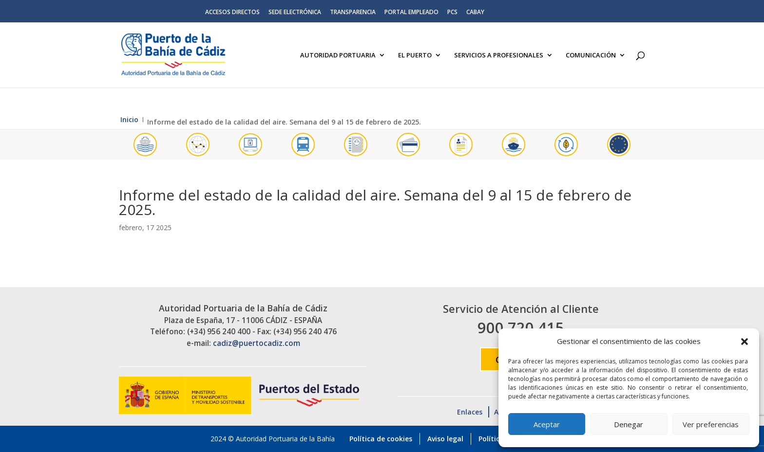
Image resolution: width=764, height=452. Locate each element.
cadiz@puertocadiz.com (256, 343)
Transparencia (353, 12)
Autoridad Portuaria (338, 55)
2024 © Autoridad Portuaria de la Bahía (272, 438)
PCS (452, 12)
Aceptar (547, 424)
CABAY (475, 12)
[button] (744, 341)
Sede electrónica (294, 12)
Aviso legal (445, 438)
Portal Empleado (411, 12)
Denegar (628, 424)
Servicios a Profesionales (498, 55)
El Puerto (415, 55)
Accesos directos (232, 12)
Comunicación (591, 55)
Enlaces (469, 411)
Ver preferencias (711, 424)
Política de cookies (380, 438)
